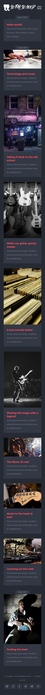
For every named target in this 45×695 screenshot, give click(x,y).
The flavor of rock (18, 462)
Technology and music (21, 73)
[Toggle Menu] (39, 7)
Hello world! (14, 24)
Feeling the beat (17, 649)
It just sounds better (20, 330)
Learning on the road (20, 569)
